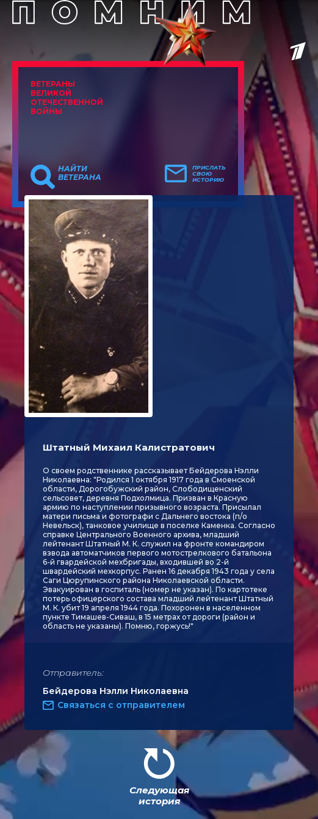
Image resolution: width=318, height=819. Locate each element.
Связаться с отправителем (121, 704)
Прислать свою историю (209, 174)
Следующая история (159, 795)
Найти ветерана (79, 173)
